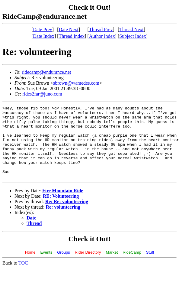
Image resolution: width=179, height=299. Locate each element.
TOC (23, 277)
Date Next (68, 29)
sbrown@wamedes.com (76, 83)
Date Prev (42, 29)
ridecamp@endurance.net (46, 72)
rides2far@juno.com (42, 93)
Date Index (43, 36)
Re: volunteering (63, 221)
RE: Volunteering (61, 210)
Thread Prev (101, 29)
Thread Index (72, 36)
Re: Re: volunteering (66, 216)
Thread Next (131, 29)
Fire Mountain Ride (62, 205)
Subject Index (132, 36)
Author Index (102, 36)
